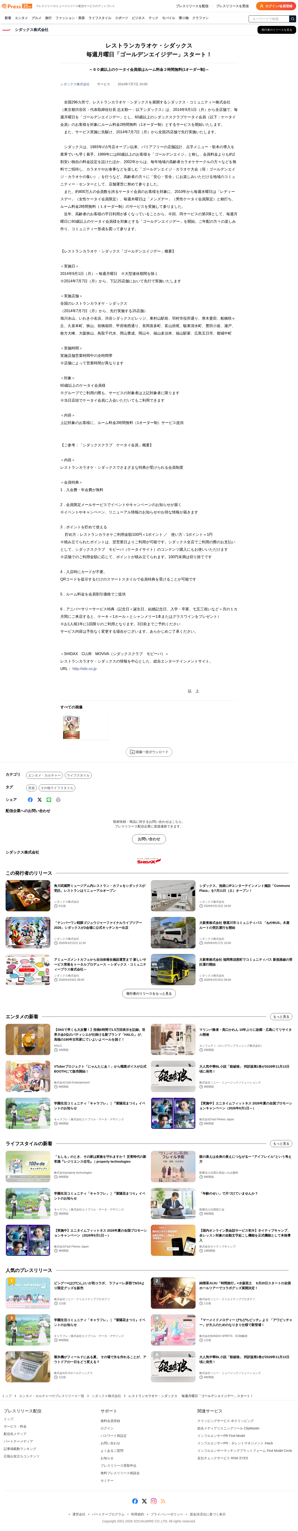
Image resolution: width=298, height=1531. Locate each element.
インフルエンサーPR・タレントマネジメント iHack (235, 1443)
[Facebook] (30, 799)
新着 (8, 18)
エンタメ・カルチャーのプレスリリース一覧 (51, 1396)
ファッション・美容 (70, 18)
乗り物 (184, 18)
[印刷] (58, 799)
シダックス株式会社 (75, 84)
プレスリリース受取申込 (118, 1465)
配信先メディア (15, 1434)
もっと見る (281, 1016)
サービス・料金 (15, 1426)
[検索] (292, 18)
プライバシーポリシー (167, 1514)
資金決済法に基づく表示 (208, 1514)
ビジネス (138, 18)
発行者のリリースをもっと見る (149, 993)
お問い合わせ (149, 839)
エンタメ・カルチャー (44, 775)
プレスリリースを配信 (192, 6)
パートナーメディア (18, 1441)
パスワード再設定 (114, 1436)
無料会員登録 (110, 1421)
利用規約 (137, 1514)
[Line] (49, 799)
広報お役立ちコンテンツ (22, 1456)
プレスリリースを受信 (232, 6)
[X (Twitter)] (39, 799)
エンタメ (21, 18)
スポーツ (121, 18)
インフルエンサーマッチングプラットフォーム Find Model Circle (244, 1450)
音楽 (31, 788)
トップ (7, 1396)
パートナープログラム (108, 1514)
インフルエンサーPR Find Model (221, 1436)
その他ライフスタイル (57, 788)
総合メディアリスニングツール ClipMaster (228, 1428)
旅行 (48, 18)
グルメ (36, 18)
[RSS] (163, 1501)
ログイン (107, 1428)
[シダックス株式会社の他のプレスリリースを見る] (276, 30)
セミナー (107, 1480)
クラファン (200, 18)
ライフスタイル (99, 18)
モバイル (168, 18)
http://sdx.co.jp (84, 669)
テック (153, 18)
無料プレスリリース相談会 (120, 1473)
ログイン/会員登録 (276, 6)
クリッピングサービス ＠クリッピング (225, 1421)
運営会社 (78, 1514)
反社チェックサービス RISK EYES (222, 1458)
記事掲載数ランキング (20, 1449)
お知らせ (107, 1458)
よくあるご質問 (112, 1450)
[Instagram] (153, 1501)
